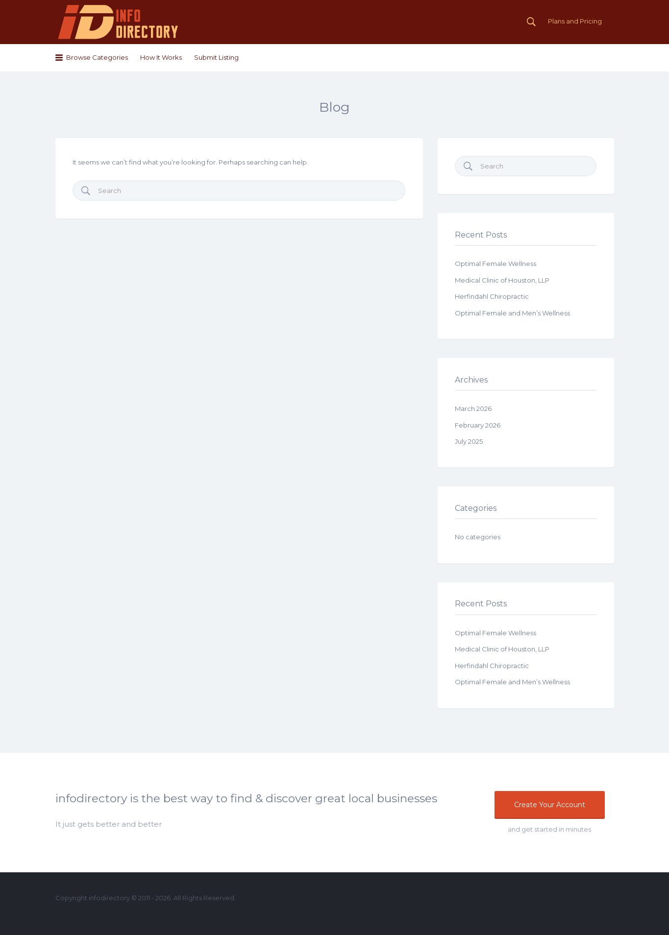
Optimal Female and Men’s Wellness (512, 313)
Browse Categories (97, 57)
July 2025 (469, 441)
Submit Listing (216, 57)
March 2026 (473, 408)
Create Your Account (549, 804)
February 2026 (477, 425)
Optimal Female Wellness (495, 263)
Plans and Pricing (575, 21)
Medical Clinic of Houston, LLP (502, 280)
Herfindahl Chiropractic (492, 296)
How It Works (161, 57)
